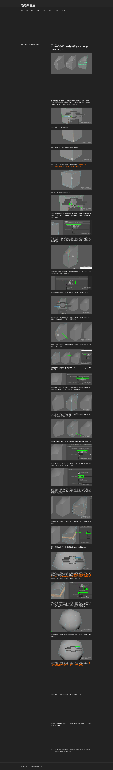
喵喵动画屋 (28, 5)
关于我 (64, 10)
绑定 (32, 10)
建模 (38, 10)
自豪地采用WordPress (36, 766)
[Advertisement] (56, 25)
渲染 (51, 10)
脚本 (45, 10)
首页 (22, 10)
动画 (27, 10)
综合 (57, 10)
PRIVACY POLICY (25, 766)
